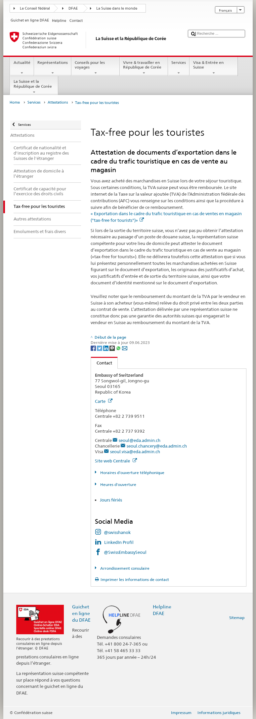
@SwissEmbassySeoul (125, 552)
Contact (101, 362)
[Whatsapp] (119, 347)
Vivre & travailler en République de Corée (144, 68)
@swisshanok (117, 532)
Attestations (58, 102)
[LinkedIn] (106, 347)
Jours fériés (111, 500)
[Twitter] (100, 347)
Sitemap (236, 617)
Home (15, 102)
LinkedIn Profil (119, 542)
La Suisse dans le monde (116, 8)
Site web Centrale (116, 460)
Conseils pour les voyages (95, 68)
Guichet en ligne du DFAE (81, 613)
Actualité (21, 68)
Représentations (52, 68)
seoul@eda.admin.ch (139, 440)
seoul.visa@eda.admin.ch (135, 451)
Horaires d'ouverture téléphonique (131, 472)
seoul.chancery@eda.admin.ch (157, 446)
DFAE (73, 8)
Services (178, 68)
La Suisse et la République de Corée (34, 87)
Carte (103, 401)
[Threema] (112, 347)
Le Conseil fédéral (35, 8)
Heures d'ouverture (117, 484)
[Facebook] (94, 347)
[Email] (124, 347)
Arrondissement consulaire (124, 568)
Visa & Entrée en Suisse (213, 68)
